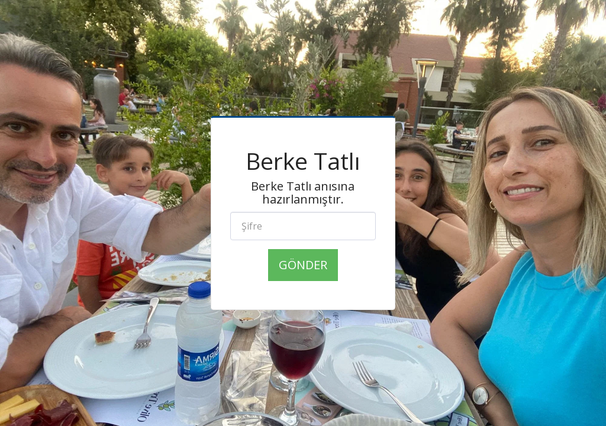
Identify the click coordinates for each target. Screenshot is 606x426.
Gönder (303, 265)
